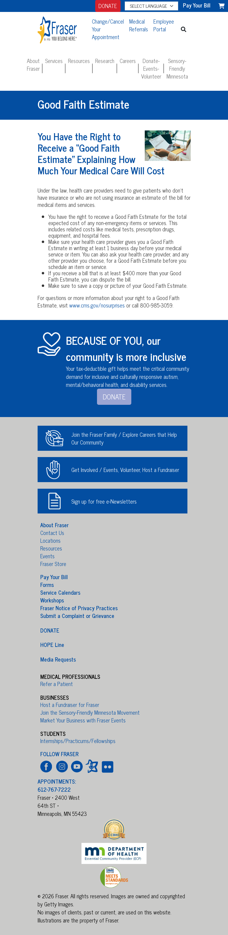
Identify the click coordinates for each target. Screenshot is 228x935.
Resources (79, 60)
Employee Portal (163, 25)
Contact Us (52, 532)
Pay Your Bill (54, 576)
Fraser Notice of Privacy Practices (79, 607)
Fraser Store (53, 563)
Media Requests (58, 658)
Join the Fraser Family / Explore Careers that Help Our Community (124, 438)
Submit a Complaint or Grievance (77, 615)
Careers (128, 60)
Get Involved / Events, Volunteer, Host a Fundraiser (125, 469)
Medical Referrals (138, 25)
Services (54, 60)
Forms (47, 584)
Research (104, 60)
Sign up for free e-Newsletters (104, 501)
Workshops (52, 600)
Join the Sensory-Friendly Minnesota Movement (90, 712)
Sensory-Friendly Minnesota (177, 68)
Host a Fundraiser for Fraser (69, 704)
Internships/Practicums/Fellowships (77, 740)
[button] (184, 29)
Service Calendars (60, 592)
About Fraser (33, 64)
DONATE (107, 5)
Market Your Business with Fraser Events (83, 720)
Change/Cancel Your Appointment (108, 29)
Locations (50, 540)
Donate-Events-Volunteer (151, 68)
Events (47, 555)
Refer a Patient (56, 683)
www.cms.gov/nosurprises (97, 305)
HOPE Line (52, 644)
